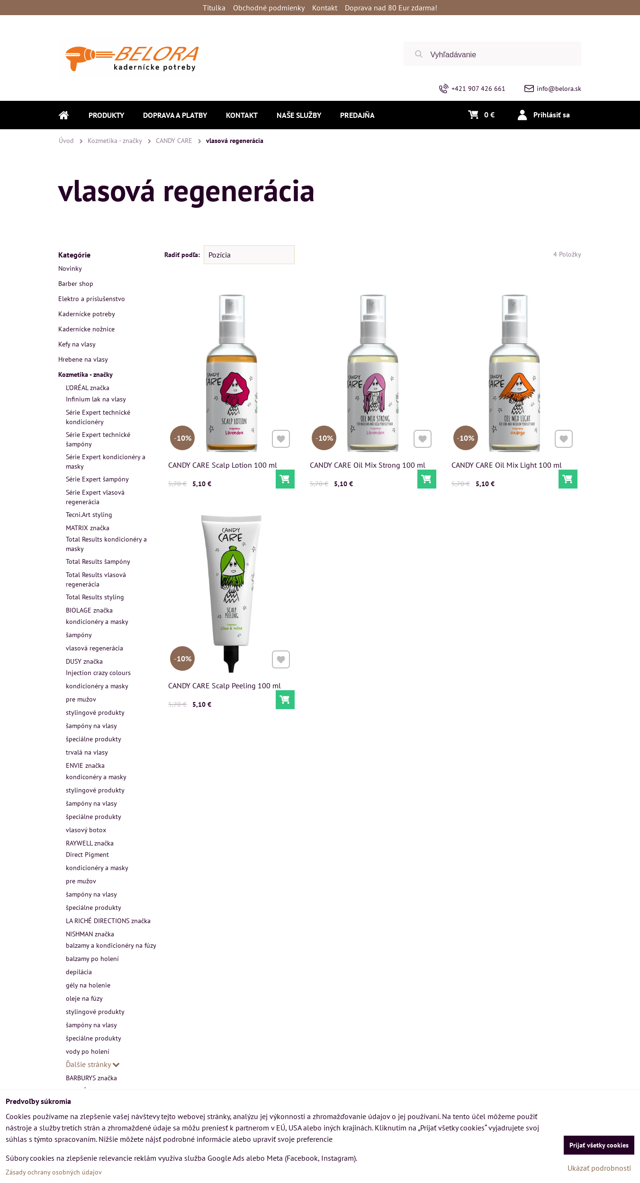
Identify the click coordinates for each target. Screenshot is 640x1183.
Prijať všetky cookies (599, 1145)
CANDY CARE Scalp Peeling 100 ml (225, 684)
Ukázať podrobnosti (599, 1168)
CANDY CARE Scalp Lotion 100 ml (222, 465)
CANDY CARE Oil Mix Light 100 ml (506, 465)
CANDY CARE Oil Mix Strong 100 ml (367, 465)
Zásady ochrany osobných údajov (54, 1172)
